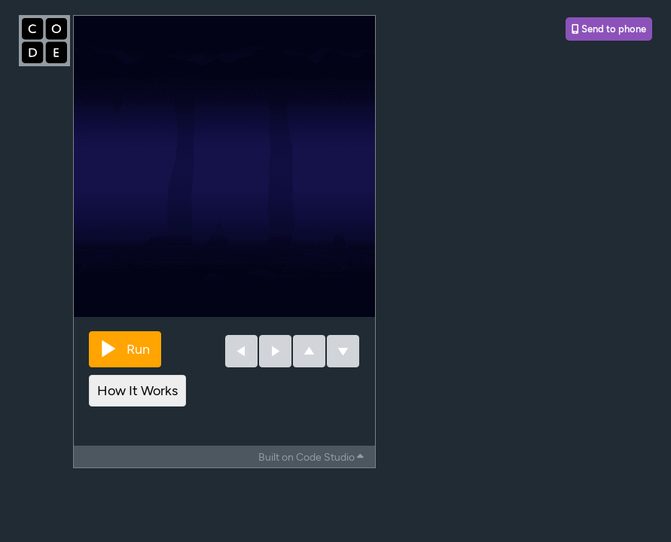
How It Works (137, 390)
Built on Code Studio (311, 457)
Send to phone (609, 29)
